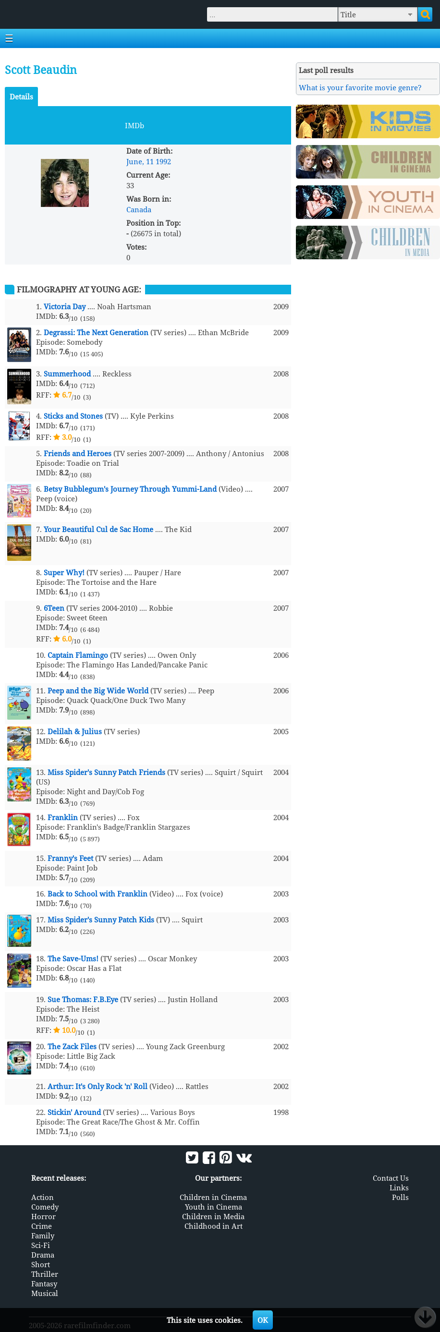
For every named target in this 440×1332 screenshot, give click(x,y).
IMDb (134, 125)
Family (42, 1235)
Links (399, 1187)
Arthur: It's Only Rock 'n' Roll (97, 1086)
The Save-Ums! (73, 958)
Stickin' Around (74, 1112)
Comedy (45, 1206)
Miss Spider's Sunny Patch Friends (106, 772)
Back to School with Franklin (97, 893)
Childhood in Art (213, 1226)
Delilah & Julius (75, 731)
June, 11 (140, 161)
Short (40, 1264)
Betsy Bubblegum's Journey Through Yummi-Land (130, 489)
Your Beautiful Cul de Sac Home (98, 529)
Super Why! (64, 572)
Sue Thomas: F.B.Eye (83, 999)
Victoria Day (65, 306)
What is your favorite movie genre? (360, 87)
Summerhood (67, 373)
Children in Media (213, 1216)
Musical (44, 1293)
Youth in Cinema (213, 1206)
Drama (42, 1254)
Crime (41, 1226)
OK (262, 1320)
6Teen (54, 608)
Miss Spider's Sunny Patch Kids (101, 919)
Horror (43, 1216)
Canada (138, 209)
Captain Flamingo (78, 655)
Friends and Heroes (77, 453)
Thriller (44, 1274)
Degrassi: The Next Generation (96, 332)
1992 (163, 161)
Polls (400, 1197)
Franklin (63, 817)
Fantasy (44, 1283)
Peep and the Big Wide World (98, 690)
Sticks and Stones (73, 416)
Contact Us (391, 1178)
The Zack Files (72, 1046)
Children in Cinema (213, 1197)
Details (21, 96)
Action (42, 1197)
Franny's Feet (70, 858)
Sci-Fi (40, 1245)
